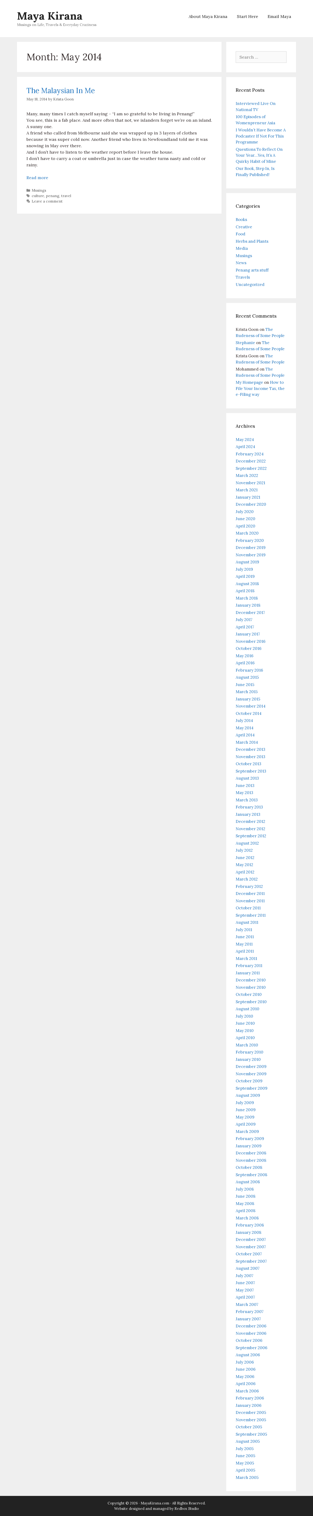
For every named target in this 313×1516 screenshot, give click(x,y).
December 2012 (250, 821)
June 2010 (245, 1023)
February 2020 (250, 540)
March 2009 (247, 1131)
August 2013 (247, 778)
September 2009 (251, 1088)
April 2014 (245, 735)
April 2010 (245, 1037)
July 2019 (244, 569)
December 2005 (251, 1412)
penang (52, 196)
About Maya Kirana (208, 16)
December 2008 (251, 1153)
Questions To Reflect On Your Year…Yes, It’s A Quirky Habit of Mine (259, 155)
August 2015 (247, 677)
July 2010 (244, 1016)
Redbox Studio (186, 1508)
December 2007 (251, 1239)
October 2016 (248, 648)
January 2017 (248, 634)
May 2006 (245, 1376)
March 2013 (247, 800)
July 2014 (244, 720)
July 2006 (245, 1362)
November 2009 (251, 1073)
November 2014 (250, 706)
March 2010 (247, 1045)
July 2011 (244, 929)
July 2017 (244, 619)
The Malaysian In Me (60, 90)
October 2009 (249, 1081)
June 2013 (245, 785)
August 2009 (248, 1095)
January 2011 (248, 973)
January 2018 (248, 605)
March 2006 (247, 1391)
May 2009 (245, 1117)
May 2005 (245, 1463)
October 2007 (249, 1254)
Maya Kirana (50, 15)
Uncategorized (250, 284)
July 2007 (244, 1275)
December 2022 (251, 461)
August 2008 (248, 1181)
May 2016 (244, 655)
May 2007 (245, 1290)
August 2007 (248, 1268)
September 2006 (251, 1347)
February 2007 (250, 1311)
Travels (243, 277)
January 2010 (248, 1059)
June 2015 (245, 684)
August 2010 (247, 1008)
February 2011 (249, 965)
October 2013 (248, 763)
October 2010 (249, 994)
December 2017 (250, 612)
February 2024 (250, 454)
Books (241, 219)
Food (240, 234)
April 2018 (245, 590)
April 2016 (245, 662)
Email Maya (279, 16)
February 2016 (249, 670)
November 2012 (250, 828)
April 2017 (245, 627)
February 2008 (250, 1225)
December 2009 (251, 1066)
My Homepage (249, 382)
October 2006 (249, 1340)
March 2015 (247, 691)
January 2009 (248, 1146)
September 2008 (251, 1174)
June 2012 (245, 857)
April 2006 (246, 1383)
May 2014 (244, 727)
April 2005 (245, 1470)
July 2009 (245, 1102)
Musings (39, 190)
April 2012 (245, 872)
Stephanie (245, 342)
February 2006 (250, 1398)
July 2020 (245, 511)
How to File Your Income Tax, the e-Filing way (260, 388)
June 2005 (245, 1455)
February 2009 (250, 1138)
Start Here (247, 16)
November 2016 (250, 641)
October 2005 (249, 1427)
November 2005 (251, 1419)
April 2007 (245, 1297)
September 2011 (251, 915)
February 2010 (249, 1052)
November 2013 (250, 756)
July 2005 (245, 1448)
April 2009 (246, 1124)
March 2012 (247, 879)
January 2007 (248, 1319)
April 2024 (245, 446)
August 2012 (247, 843)
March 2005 (247, 1477)
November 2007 (251, 1246)
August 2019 (247, 562)
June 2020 (245, 518)
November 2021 (250, 482)
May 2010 (245, 1030)
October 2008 (249, 1167)
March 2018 (247, 598)
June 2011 (245, 936)
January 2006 (248, 1405)
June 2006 (246, 1369)
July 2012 (244, 850)
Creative (244, 226)
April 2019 (245, 576)
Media (242, 248)
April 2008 (246, 1210)
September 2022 (251, 468)
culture (38, 196)
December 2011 (250, 893)
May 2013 (244, 792)
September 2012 (251, 835)
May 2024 (245, 439)
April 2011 (245, 951)
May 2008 (245, 1203)
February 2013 (249, 807)
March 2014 (247, 742)
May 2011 (244, 944)
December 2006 (251, 1326)
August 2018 (247, 583)
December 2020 (251, 504)
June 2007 (245, 1282)
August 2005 (248, 1441)
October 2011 (248, 908)
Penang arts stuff (252, 270)
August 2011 (247, 922)
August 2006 (248, 1354)
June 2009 (246, 1109)
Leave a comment (47, 201)
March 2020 (247, 533)
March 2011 (246, 958)
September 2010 (251, 1001)
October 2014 (248, 713)
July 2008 (245, 1189)
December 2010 (251, 980)
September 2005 (251, 1434)
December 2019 (250, 547)
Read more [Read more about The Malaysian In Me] (37, 177)
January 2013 (248, 814)
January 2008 (248, 1232)
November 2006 (251, 1333)
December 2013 (250, 749)
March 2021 (247, 489)
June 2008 (246, 1196)
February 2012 (249, 886)
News (241, 262)
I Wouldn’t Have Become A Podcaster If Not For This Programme (261, 136)
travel (66, 196)
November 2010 (251, 987)
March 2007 (247, 1304)
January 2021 (248, 497)
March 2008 (247, 1218)
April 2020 (245, 526)
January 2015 (248, 699)
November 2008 (251, 1160)
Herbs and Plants (252, 241)
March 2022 (247, 475)
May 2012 (244, 864)
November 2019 (250, 554)
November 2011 (250, 900)
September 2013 (251, 771)
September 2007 (251, 1261)
